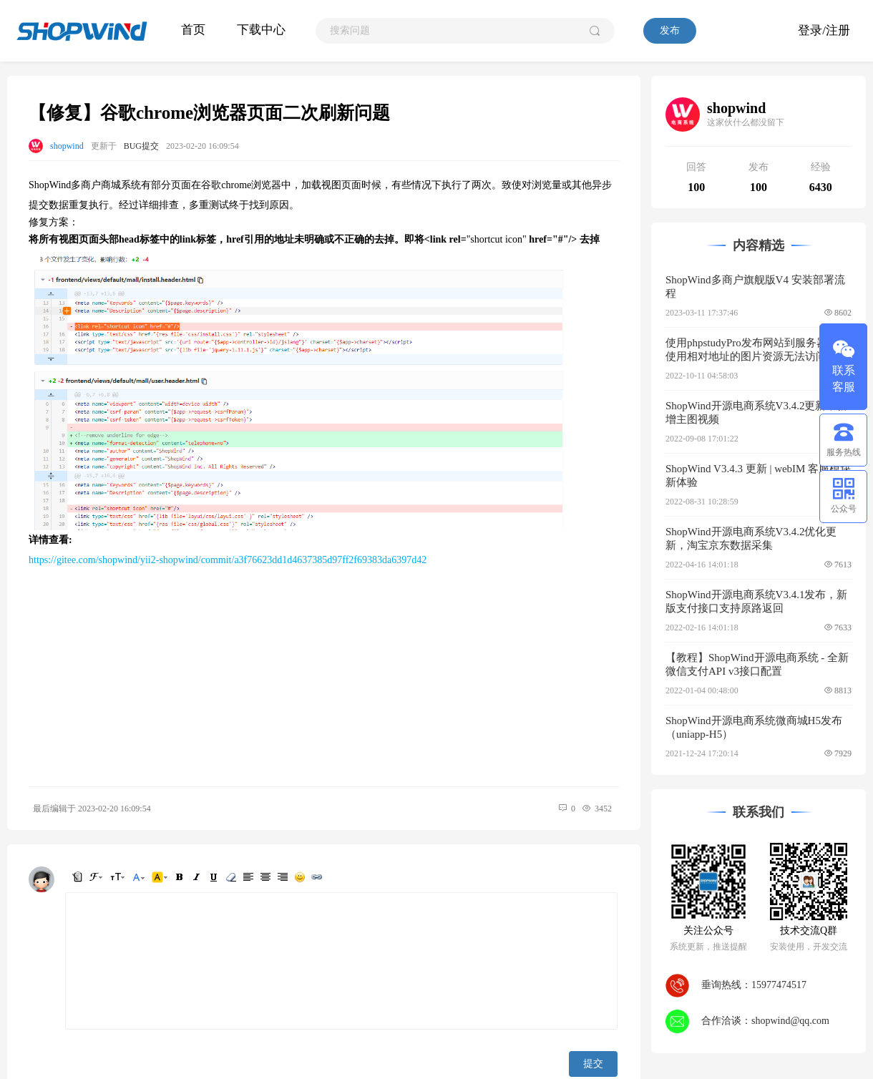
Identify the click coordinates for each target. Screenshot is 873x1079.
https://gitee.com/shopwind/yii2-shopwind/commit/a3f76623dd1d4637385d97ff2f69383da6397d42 (227, 560)
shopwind (67, 146)
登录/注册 (824, 30)
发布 (670, 30)
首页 (193, 29)
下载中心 (261, 29)
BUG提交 (141, 146)
